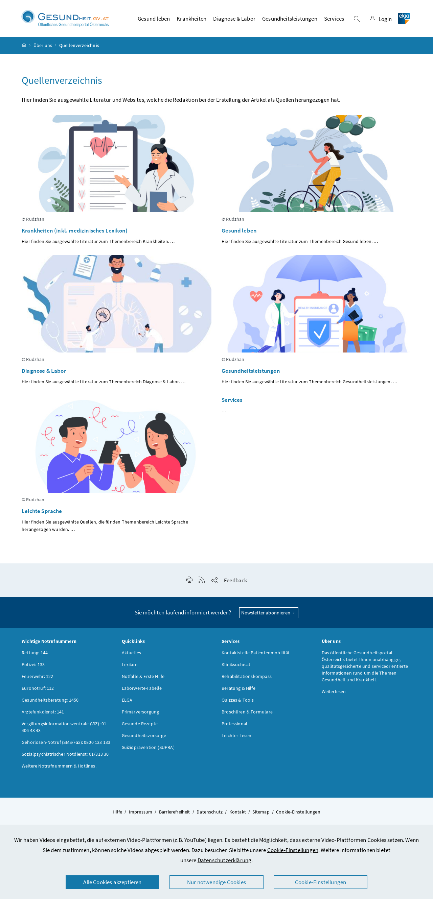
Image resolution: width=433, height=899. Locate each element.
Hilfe (117, 812)
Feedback (235, 580)
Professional (234, 724)
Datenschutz (210, 812)
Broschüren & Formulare (247, 712)
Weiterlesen (334, 691)
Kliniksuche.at (236, 664)
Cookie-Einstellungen (293, 850)
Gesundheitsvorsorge (144, 735)
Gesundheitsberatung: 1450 (50, 700)
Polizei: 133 (33, 664)
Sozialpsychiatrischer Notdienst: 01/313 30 (65, 754)
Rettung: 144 (35, 653)
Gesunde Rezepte (140, 724)
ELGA (127, 700)
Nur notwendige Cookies (216, 882)
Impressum (141, 812)
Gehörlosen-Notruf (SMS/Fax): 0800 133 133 (66, 742)
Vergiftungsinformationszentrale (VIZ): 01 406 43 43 (64, 727)
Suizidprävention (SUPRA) (148, 747)
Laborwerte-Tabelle (142, 688)
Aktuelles (131, 653)
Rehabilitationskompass (247, 676)
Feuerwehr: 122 (37, 676)
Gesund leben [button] (154, 18)
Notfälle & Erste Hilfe (143, 676)
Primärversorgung (140, 712)
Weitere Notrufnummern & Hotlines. (59, 766)
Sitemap (260, 812)
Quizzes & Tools (238, 700)
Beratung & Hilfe (238, 688)
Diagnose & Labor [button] (234, 18)
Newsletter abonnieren (268, 612)
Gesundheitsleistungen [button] (289, 18)
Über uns (42, 45)
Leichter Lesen (236, 735)
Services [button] (334, 18)
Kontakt (237, 812)
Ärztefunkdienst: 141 (43, 712)
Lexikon (130, 664)
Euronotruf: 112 (38, 688)
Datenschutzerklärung (225, 860)
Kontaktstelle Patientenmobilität (256, 653)
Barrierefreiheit (174, 812)
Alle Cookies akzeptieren (112, 882)
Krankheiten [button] (191, 18)
